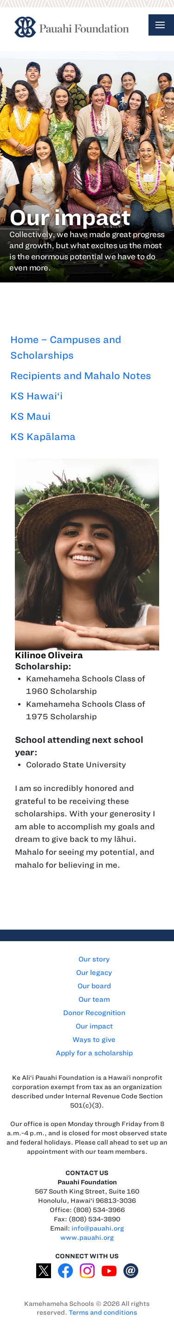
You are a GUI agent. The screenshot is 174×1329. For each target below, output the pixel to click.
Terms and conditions (103, 1312)
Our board (94, 986)
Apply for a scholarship (94, 1053)
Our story (94, 959)
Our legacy (94, 972)
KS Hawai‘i (36, 396)
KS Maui (30, 416)
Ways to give (94, 1039)
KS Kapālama (43, 436)
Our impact (94, 1026)
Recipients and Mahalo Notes (80, 375)
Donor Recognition (94, 1013)
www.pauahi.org (87, 1237)
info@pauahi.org (97, 1228)
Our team (94, 999)
